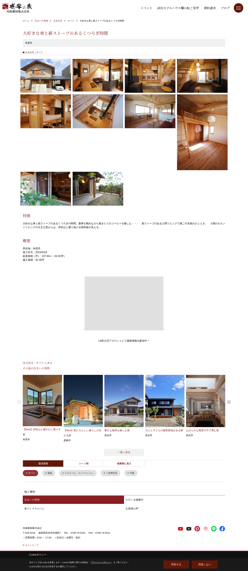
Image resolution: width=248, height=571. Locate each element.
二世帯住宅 (115, 473)
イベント (146, 8)
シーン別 (83, 463)
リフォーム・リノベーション (81, 473)
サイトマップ (31, 545)
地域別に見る (124, 463)
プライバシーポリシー (101, 562)
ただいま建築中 (134, 500)
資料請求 (210, 8)
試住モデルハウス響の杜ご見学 (178, 8)
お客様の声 (132, 509)
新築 (50, 473)
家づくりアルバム (34, 509)
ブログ (225, 8)
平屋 (136, 473)
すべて (32, 473)
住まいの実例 (32, 500)
